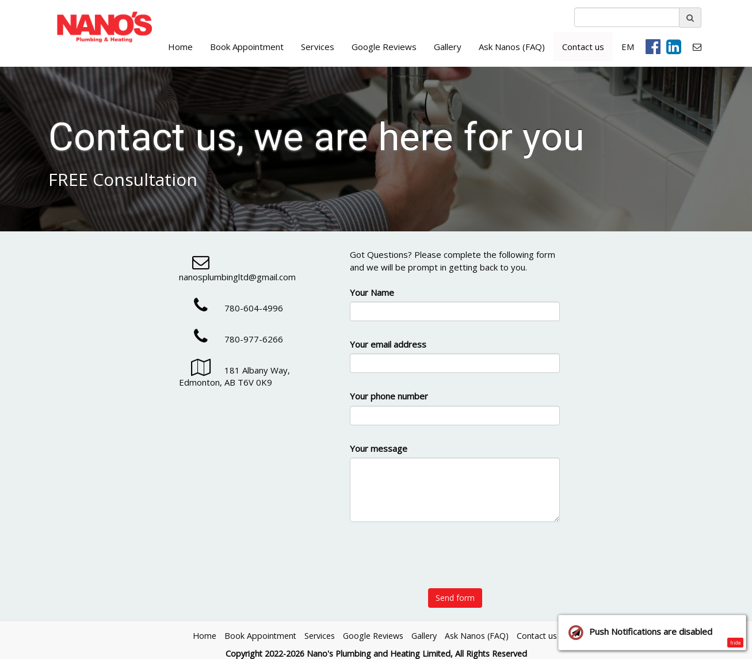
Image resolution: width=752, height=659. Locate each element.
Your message (378, 448)
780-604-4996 (231, 308)
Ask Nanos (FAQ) (512, 46)
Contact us (583, 46)
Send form (455, 597)
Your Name (372, 292)
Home (180, 46)
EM (627, 46)
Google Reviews (384, 46)
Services (317, 46)
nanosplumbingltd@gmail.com (237, 271)
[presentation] (455, 561)
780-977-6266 (231, 339)
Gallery (447, 46)
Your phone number (389, 396)
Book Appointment (247, 46)
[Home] (102, 27)
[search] (627, 17)
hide (735, 642)
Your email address (388, 344)
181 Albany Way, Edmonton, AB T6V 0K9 (234, 376)
